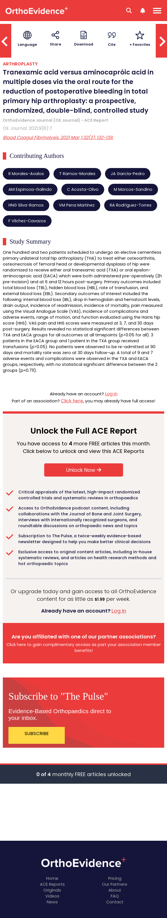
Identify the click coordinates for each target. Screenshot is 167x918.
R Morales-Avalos (26, 173)
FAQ (115, 896)
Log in (111, 394)
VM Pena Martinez (77, 205)
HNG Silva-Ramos (26, 205)
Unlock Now (83, 469)
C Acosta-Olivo (83, 189)
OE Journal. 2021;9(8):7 (27, 128)
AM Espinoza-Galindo (30, 189)
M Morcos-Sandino (133, 189)
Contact (114, 902)
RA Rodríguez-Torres (131, 205)
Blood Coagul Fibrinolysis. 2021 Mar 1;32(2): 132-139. (58, 137)
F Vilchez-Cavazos (27, 221)
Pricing (114, 878)
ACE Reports (52, 884)
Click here (72, 401)
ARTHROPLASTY (20, 64)
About (114, 890)
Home (52, 878)
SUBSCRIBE (37, 733)
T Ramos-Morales (77, 173)
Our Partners (114, 884)
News (52, 902)
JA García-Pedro (128, 173)
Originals (52, 890)
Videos (52, 896)
